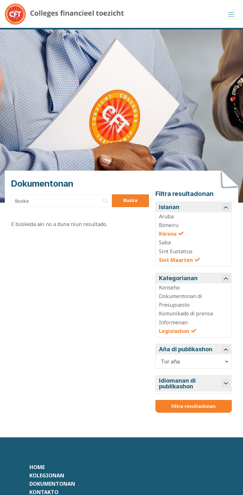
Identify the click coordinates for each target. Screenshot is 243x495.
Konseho (169, 288)
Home (37, 468)
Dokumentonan (52, 484)
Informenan (173, 323)
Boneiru (168, 226)
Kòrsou (167, 234)
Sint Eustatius (175, 252)
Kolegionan (46, 476)
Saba (165, 243)
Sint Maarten (176, 260)
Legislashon (174, 332)
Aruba (166, 217)
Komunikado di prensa (186, 314)
